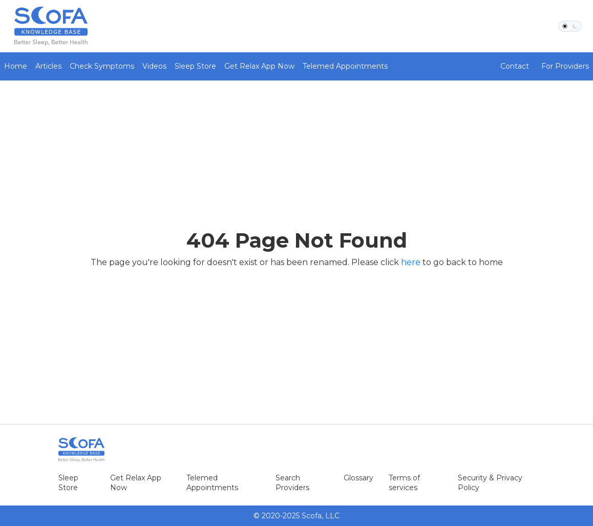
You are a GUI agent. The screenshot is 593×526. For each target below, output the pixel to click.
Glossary (358, 477)
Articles (48, 66)
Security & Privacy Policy (490, 482)
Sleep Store (195, 66)
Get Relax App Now (259, 66)
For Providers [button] (565, 66)
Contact (514, 66)
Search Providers (292, 482)
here (410, 262)
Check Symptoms (102, 66)
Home (15, 66)
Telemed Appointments (345, 66)
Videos (154, 66)
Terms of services (404, 482)
